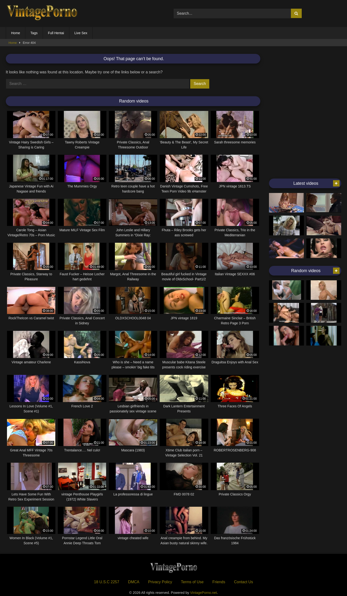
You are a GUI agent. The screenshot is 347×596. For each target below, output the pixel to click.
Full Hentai (56, 33)
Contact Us (243, 582)
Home (15, 33)
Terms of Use (192, 582)
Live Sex (80, 33)
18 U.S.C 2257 (106, 582)
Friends (218, 582)
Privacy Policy (160, 582)
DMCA (133, 582)
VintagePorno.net (203, 593)
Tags (34, 33)
